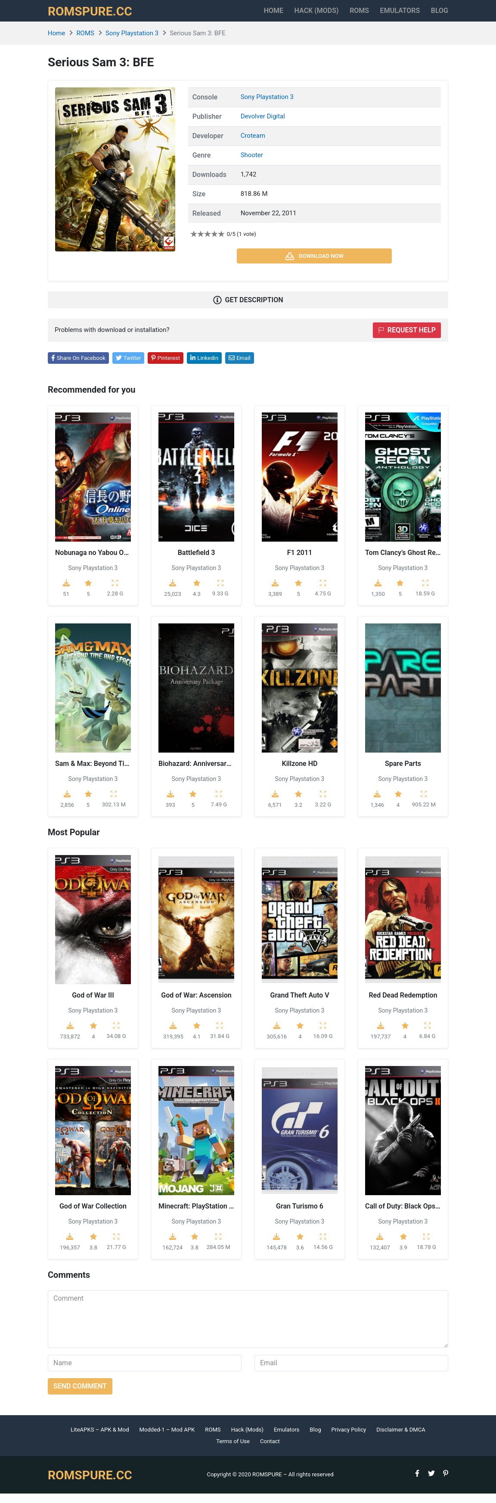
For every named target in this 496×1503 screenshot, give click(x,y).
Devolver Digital (263, 126)
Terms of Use (233, 1451)
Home (235, 15)
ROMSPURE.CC (95, 15)
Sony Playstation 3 (131, 42)
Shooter (252, 164)
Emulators (390, 15)
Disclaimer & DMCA (400, 1439)
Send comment (80, 1395)
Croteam (253, 145)
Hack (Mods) (247, 1439)
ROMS (340, 15)
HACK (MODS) (287, 15)
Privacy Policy (349, 1439)
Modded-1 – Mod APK (167, 1439)
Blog (439, 15)
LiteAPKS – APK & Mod (100, 1439)
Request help (407, 339)
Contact (270, 1451)
